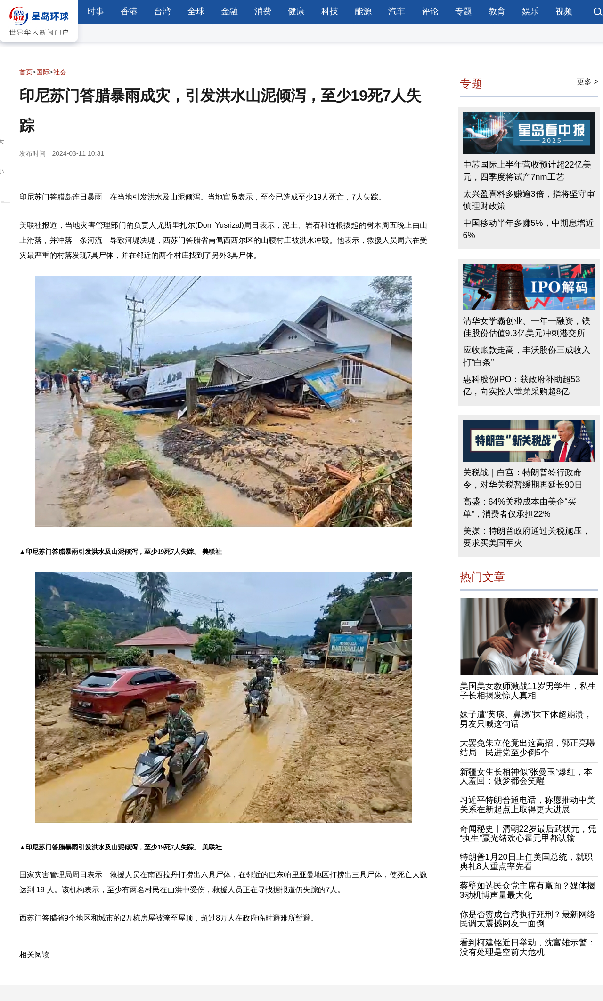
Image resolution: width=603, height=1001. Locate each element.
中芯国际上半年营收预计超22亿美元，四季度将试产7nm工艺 (527, 171)
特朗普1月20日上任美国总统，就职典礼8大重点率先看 (526, 861)
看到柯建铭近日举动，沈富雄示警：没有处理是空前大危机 (527, 947)
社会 (59, 72)
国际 (42, 72)
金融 (229, 11)
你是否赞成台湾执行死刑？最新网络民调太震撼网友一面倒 (527, 919)
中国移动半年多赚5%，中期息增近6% (528, 229)
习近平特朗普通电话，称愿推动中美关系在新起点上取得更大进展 (527, 804)
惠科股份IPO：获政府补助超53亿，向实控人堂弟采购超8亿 (521, 385)
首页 (26, 72)
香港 (129, 11)
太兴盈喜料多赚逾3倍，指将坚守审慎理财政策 (529, 200)
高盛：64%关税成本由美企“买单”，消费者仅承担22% (519, 508)
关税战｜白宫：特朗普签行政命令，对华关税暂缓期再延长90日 (523, 478)
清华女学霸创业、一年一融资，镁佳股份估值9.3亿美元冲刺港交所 (526, 327)
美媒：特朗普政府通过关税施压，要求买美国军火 (526, 537)
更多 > (587, 82)
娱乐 (530, 11)
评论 (430, 11)
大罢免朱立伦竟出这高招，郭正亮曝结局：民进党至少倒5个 (527, 747)
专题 (463, 11)
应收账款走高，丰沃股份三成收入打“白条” (526, 356)
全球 (195, 11)
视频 (563, 11)
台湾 (162, 11)
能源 (363, 11)
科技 (329, 11)
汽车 (396, 11)
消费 (262, 11)
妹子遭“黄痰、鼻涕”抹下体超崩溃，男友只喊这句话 (526, 719)
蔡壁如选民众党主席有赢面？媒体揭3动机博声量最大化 (527, 890)
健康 (296, 11)
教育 (497, 11)
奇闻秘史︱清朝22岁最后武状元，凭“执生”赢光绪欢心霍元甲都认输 (528, 833)
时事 (95, 11)
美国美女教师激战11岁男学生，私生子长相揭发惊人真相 (528, 690)
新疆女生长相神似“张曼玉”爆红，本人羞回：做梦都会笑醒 (526, 776)
